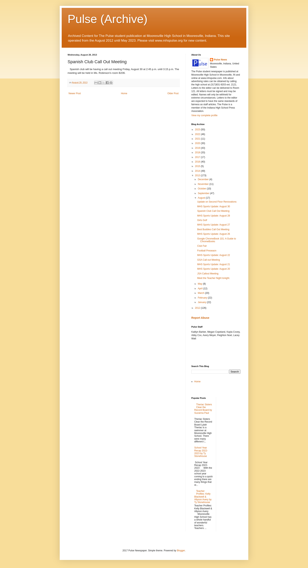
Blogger (181, 550)
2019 (198, 148)
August (202, 197)
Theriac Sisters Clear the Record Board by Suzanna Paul (203, 408)
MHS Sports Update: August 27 (213, 224)
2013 (198, 175)
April (200, 288)
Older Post (173, 93)
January (202, 302)
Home (124, 93)
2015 (198, 166)
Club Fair (202, 246)
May (200, 283)
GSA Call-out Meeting (208, 259)
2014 (198, 171)
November (203, 184)
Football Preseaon (206, 250)
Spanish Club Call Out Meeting (213, 211)
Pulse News (220, 59)
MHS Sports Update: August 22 (213, 255)
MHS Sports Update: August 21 (213, 264)
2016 (198, 161)
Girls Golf (202, 220)
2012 (198, 308)
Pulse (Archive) (108, 19)
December (203, 179)
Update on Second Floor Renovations (216, 201)
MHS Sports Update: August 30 (213, 206)
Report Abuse (200, 317)
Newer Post (75, 93)
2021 (198, 138)
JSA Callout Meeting (207, 273)
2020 (198, 143)
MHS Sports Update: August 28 (213, 215)
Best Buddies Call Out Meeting (213, 229)
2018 (198, 152)
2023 (198, 129)
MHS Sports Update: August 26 (213, 234)
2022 (198, 134)
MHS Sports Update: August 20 (213, 269)
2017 (198, 157)
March (201, 293)
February (203, 297)
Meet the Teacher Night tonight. (213, 278)
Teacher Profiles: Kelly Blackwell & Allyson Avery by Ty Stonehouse (203, 497)
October (202, 188)
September (204, 193)
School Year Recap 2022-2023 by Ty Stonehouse (201, 452)
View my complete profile (204, 115)
